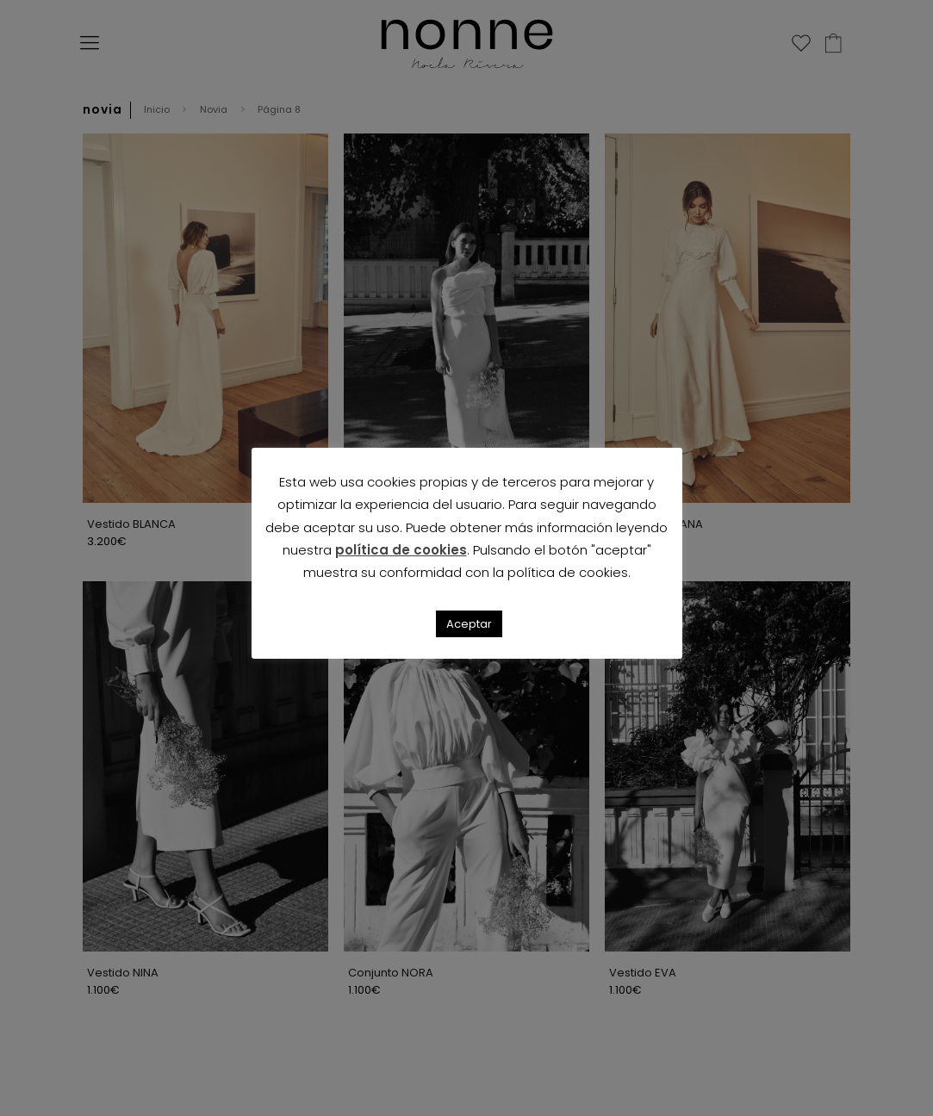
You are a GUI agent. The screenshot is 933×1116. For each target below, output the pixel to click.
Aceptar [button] (469, 624)
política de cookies (401, 550)
